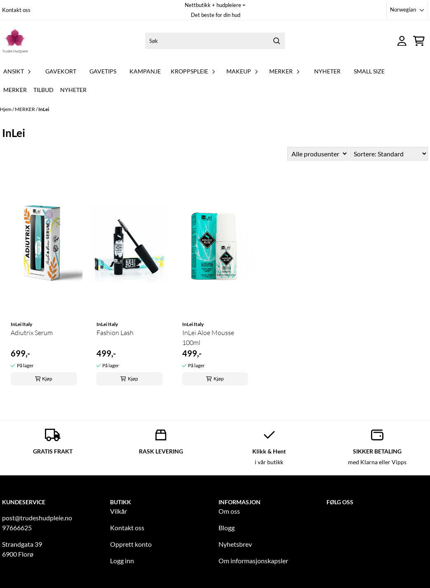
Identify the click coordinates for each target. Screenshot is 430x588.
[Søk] (215, 41)
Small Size (369, 71)
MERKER (25, 109)
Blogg (227, 527)
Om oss (229, 511)
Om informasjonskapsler (253, 560)
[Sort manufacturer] (317, 154)
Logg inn (122, 560)
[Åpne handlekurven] (419, 41)
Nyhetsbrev (235, 544)
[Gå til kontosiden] (402, 41)
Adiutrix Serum (32, 332)
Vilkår (118, 511)
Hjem (6, 109)
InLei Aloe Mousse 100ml (208, 337)
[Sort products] (389, 154)
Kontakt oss (16, 10)
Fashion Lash (115, 332)
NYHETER (327, 71)
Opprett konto (131, 544)
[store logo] (15, 40)
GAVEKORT (60, 71)
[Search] (276, 41)
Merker (15, 89)
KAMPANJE (145, 71)
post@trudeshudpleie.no (37, 518)
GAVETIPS (102, 71)
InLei (43, 109)
